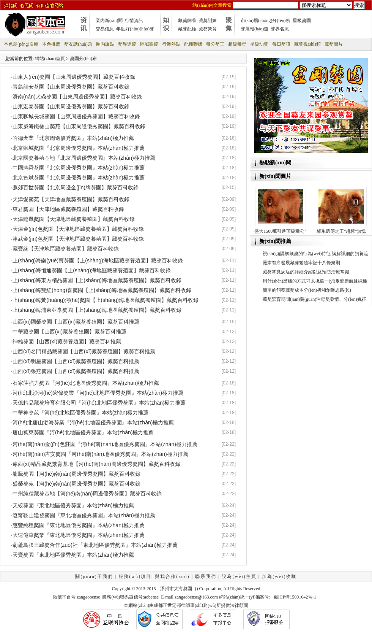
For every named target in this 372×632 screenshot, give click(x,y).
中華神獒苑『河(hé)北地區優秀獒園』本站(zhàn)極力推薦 (81, 413)
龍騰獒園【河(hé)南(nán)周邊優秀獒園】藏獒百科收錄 (77, 474)
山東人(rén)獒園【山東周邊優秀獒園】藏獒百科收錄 (74, 77)
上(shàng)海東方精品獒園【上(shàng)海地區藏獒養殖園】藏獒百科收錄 (97, 280)
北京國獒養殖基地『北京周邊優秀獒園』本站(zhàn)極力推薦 (84, 158)
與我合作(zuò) (172, 576)
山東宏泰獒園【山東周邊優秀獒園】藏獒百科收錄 (71, 106)
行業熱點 (171, 44)
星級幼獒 (259, 44)
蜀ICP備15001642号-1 (294, 597)
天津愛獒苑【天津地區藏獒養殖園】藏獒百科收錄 (71, 199)
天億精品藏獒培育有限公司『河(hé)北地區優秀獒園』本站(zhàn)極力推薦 (99, 403)
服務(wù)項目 (134, 576)
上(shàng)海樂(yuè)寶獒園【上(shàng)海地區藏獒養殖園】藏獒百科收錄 (98, 260)
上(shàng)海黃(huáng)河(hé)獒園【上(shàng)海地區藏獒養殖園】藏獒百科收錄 (106, 300)
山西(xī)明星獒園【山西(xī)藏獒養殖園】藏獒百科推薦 (76, 361)
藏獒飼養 (187, 20)
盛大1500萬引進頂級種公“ (280, 231)
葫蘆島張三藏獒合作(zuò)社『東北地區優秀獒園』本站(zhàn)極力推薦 (95, 545)
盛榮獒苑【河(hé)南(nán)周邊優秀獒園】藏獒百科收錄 (77, 484)
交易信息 (105, 29)
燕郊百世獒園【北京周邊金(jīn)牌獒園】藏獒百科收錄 (76, 187)
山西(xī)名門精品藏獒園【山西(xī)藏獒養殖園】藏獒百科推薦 (84, 351)
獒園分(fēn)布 (83, 58)
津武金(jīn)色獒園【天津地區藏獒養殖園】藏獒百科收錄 (78, 239)
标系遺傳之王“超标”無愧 (341, 231)
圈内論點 (105, 44)
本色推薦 (51, 44)
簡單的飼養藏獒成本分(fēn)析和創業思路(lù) (307, 290)
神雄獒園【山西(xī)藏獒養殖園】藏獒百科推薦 (67, 341)
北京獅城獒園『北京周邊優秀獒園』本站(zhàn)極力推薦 (79, 148)
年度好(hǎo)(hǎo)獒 (135, 29)
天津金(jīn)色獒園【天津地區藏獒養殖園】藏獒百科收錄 (78, 229)
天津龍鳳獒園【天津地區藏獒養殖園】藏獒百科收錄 (74, 219)
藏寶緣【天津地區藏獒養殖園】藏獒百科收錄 (66, 249)
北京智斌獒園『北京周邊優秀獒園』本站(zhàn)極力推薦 (79, 178)
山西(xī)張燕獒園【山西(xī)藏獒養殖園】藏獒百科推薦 (76, 371)
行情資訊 (134, 20)
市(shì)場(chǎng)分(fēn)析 (265, 20)
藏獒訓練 (208, 20)
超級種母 (237, 44)
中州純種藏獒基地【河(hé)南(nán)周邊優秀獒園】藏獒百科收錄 (87, 494)
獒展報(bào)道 (254, 29)
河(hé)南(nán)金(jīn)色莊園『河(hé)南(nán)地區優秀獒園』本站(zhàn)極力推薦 (105, 444)
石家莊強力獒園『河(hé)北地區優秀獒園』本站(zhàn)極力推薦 (86, 383)
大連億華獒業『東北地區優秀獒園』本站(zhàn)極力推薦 (79, 535)
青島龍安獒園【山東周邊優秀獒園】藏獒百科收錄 (71, 87)
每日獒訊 (281, 44)
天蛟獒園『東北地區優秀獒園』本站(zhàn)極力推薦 (73, 505)
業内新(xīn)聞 (109, 20)
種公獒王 (215, 44)
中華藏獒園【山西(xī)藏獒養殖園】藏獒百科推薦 (69, 332)
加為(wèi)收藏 (279, 576)
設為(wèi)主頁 (239, 576)
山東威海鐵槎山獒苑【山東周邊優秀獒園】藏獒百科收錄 (79, 126)
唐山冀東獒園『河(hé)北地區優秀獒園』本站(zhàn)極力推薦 (83, 432)
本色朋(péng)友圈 (21, 44)
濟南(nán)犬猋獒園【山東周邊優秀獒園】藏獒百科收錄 (77, 97)
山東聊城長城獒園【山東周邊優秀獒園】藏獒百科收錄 (76, 116)
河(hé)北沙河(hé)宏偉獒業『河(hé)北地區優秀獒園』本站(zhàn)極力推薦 (98, 393)
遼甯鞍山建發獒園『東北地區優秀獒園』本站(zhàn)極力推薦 (84, 515)
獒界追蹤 (127, 44)
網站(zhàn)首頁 (50, 58)
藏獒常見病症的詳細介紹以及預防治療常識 (306, 272)
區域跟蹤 (149, 44)
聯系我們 (205, 576)
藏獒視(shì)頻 (307, 44)
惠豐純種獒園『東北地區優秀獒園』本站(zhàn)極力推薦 (79, 525)
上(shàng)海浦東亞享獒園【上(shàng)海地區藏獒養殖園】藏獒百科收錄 (97, 310)
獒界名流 (280, 29)
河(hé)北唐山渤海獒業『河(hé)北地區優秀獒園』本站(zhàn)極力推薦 (93, 422)
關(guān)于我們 (94, 576)
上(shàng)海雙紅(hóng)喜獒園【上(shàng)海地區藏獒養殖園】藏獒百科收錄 (102, 290)
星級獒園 (302, 20)
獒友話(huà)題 (78, 44)
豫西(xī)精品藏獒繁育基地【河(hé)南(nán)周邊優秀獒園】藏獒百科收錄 (96, 464)
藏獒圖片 (334, 44)
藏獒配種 (187, 29)
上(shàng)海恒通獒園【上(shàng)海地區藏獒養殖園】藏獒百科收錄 (92, 270)
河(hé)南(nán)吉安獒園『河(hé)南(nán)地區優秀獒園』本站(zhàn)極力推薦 (100, 454)
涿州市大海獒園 (176, 588)
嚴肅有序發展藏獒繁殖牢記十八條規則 (301, 262)
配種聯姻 (193, 44)
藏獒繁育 (208, 29)
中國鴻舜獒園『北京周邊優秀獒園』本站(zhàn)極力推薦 (79, 168)
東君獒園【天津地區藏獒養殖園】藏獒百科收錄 (68, 209)
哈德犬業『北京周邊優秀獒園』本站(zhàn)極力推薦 (73, 138)
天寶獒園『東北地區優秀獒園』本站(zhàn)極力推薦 (73, 555)
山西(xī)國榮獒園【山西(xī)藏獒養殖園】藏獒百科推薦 (76, 322)
